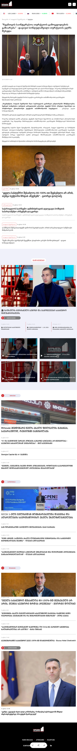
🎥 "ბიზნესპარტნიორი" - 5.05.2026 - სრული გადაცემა (38, 328)
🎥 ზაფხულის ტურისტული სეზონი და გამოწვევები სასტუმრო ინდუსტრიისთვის (34, 312)
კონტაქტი (40, 740)
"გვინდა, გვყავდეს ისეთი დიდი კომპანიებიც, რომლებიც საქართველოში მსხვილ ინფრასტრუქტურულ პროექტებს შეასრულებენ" (37, 467)
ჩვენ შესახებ (27, 740)
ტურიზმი (5, 189)
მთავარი (5, 19)
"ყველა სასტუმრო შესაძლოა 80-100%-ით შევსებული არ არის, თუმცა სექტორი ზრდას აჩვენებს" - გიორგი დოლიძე (37, 194)
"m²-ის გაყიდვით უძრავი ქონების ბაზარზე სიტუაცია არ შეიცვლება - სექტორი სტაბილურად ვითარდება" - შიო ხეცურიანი (34, 442)
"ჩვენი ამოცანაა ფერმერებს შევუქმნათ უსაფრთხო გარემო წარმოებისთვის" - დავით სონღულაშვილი (34, 241)
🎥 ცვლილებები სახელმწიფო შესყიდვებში (10, 328)
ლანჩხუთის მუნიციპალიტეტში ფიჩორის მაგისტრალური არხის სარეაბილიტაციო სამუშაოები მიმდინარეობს (37, 229)
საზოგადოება (7, 205)
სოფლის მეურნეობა (18, 19)
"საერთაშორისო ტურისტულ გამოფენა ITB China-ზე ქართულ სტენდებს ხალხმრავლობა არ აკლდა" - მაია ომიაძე (35, 628)
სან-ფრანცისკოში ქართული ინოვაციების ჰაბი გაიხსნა (28, 527)
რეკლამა (51, 740)
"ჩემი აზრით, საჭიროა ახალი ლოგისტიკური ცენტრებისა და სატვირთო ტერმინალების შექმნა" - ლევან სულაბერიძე (36, 540)
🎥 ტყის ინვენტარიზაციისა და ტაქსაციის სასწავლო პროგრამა (63, 328)
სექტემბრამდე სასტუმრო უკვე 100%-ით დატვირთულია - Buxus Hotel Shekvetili (38, 641)
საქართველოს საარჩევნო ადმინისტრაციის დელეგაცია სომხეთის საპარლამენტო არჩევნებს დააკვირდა (33, 210)
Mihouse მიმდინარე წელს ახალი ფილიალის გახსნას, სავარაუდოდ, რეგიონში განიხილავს (34, 430)
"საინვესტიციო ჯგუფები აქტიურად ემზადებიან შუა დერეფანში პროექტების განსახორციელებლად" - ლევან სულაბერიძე (38, 553)
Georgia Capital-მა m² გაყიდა (14, 454)
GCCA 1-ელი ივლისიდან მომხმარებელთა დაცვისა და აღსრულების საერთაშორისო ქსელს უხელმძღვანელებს (37, 516)
